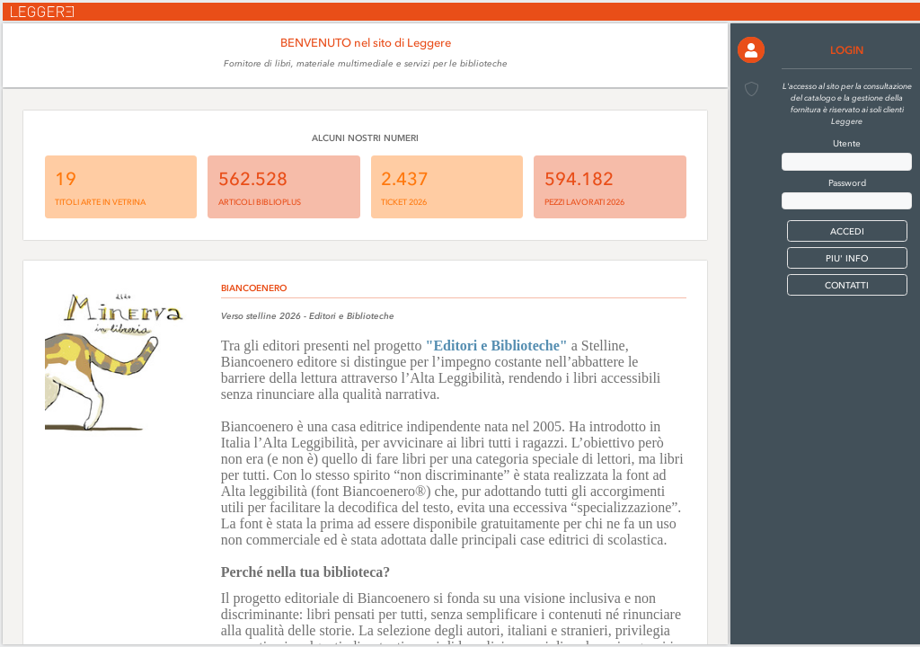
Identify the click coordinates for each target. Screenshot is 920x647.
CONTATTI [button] (847, 285)
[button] (751, 50)
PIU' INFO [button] (847, 258)
